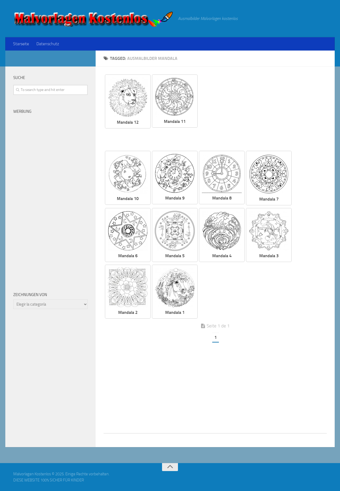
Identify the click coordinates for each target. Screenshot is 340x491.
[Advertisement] (266, 111)
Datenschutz (47, 43)
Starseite (21, 43)
